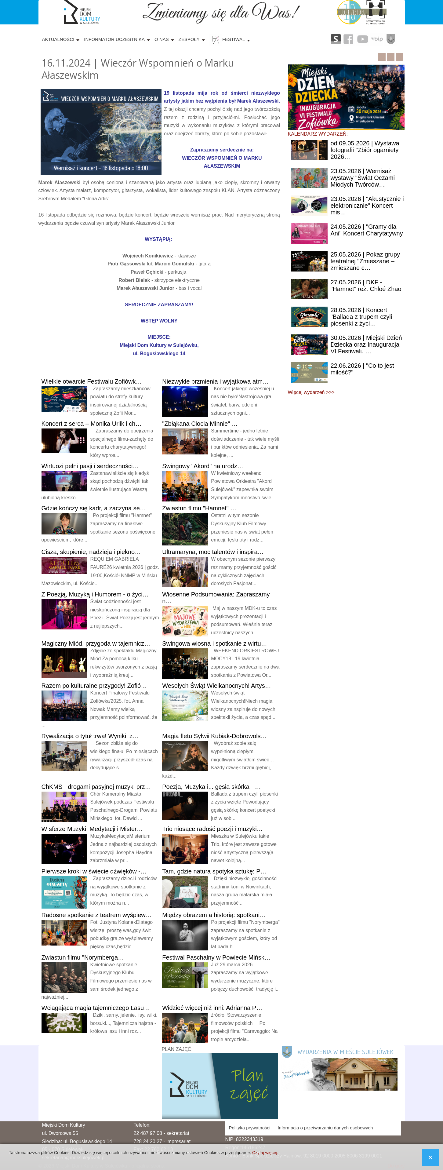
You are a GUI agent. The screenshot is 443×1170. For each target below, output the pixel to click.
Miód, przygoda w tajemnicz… (96, 643)
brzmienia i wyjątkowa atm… (215, 381)
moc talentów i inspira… (212, 552)
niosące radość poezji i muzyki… (212, 829)
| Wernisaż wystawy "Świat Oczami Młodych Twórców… (363, 178)
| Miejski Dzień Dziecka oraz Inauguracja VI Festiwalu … (366, 344)
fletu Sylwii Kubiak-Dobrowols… (214, 736)
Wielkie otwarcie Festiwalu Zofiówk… (92, 381)
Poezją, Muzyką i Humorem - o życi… (95, 594)
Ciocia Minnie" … (200, 423)
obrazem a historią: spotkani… (214, 915)
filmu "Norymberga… (83, 957)
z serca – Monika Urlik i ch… (92, 423)
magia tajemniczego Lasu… (96, 1007)
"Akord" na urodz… (202, 466)
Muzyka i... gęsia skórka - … (211, 786)
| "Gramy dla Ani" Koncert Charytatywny (367, 230)
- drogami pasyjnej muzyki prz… (96, 786)
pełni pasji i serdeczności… (90, 466)
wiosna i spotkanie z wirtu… (214, 643)
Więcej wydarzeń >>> (311, 392)
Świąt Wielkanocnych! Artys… (216, 685)
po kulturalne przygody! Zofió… (94, 685)
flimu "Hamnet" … (199, 508)
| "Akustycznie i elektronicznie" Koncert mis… (367, 205)
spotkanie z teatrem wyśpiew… (97, 915)
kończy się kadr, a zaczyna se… (94, 508)
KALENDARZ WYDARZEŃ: (318, 134)
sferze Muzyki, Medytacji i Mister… (92, 829)
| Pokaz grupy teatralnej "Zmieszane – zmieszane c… (365, 261)
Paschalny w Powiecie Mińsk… (216, 957)
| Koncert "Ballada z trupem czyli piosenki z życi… (361, 317)
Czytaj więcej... (266, 1152)
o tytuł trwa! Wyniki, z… (90, 736)
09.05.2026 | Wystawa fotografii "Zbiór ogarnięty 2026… (365, 150)
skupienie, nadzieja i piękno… (91, 552)
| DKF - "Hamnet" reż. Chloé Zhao (366, 285)
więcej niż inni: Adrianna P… (212, 1007)
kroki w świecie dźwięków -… (94, 871)
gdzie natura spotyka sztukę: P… (214, 871)
